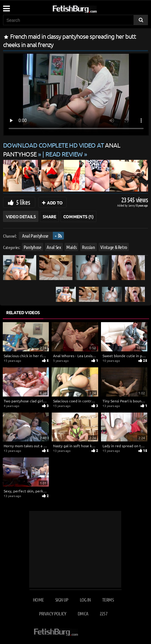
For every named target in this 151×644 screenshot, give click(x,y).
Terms (108, 600)
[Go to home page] (86, 8)
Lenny (132, 205)
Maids (71, 247)
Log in (85, 600)
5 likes (23, 202)
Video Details (21, 216)
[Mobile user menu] (6, 6)
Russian (88, 247)
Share (49, 216)
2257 (103, 613)
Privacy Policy (52, 613)
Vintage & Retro (113, 247)
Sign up (61, 600)
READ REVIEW (64, 154)
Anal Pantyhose (35, 236)
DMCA (83, 613)
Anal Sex (54, 247)
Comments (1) (78, 216)
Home (38, 600)
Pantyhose (32, 247)
